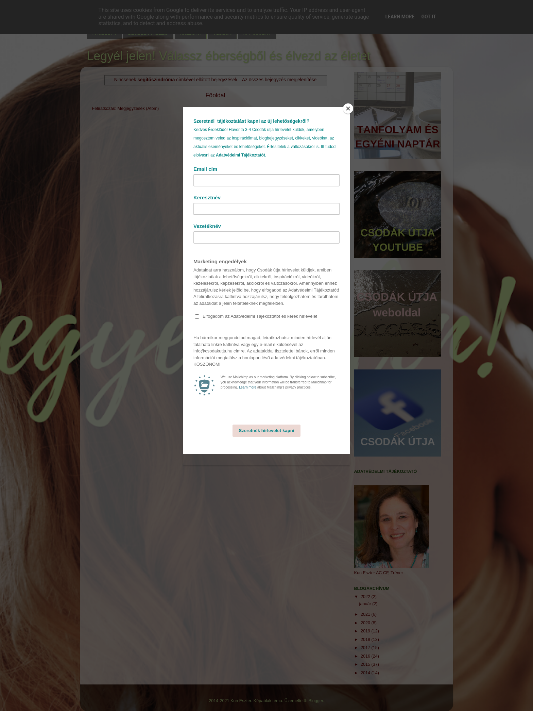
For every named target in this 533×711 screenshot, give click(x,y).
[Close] (348, 108)
